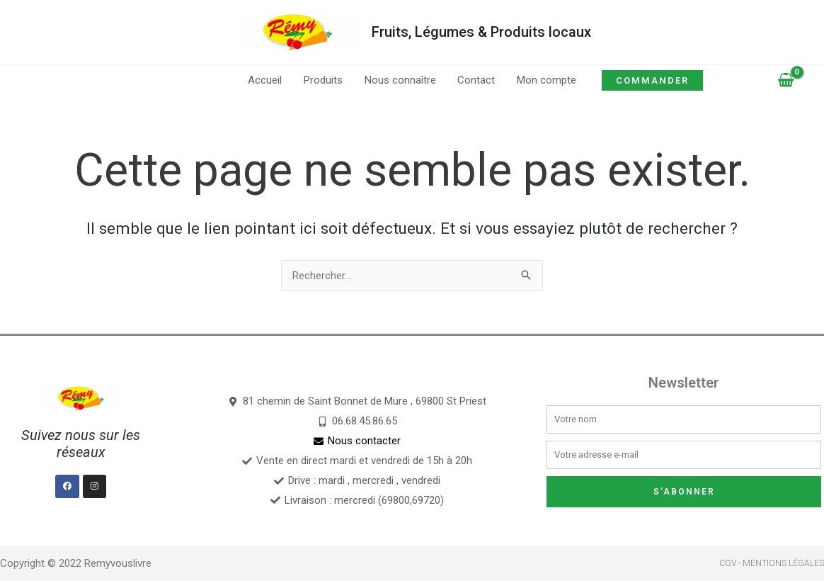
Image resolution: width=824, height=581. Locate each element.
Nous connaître (400, 80)
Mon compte (546, 80)
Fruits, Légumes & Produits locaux (481, 31)
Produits (323, 80)
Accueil (266, 80)
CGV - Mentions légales (771, 563)
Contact (476, 80)
